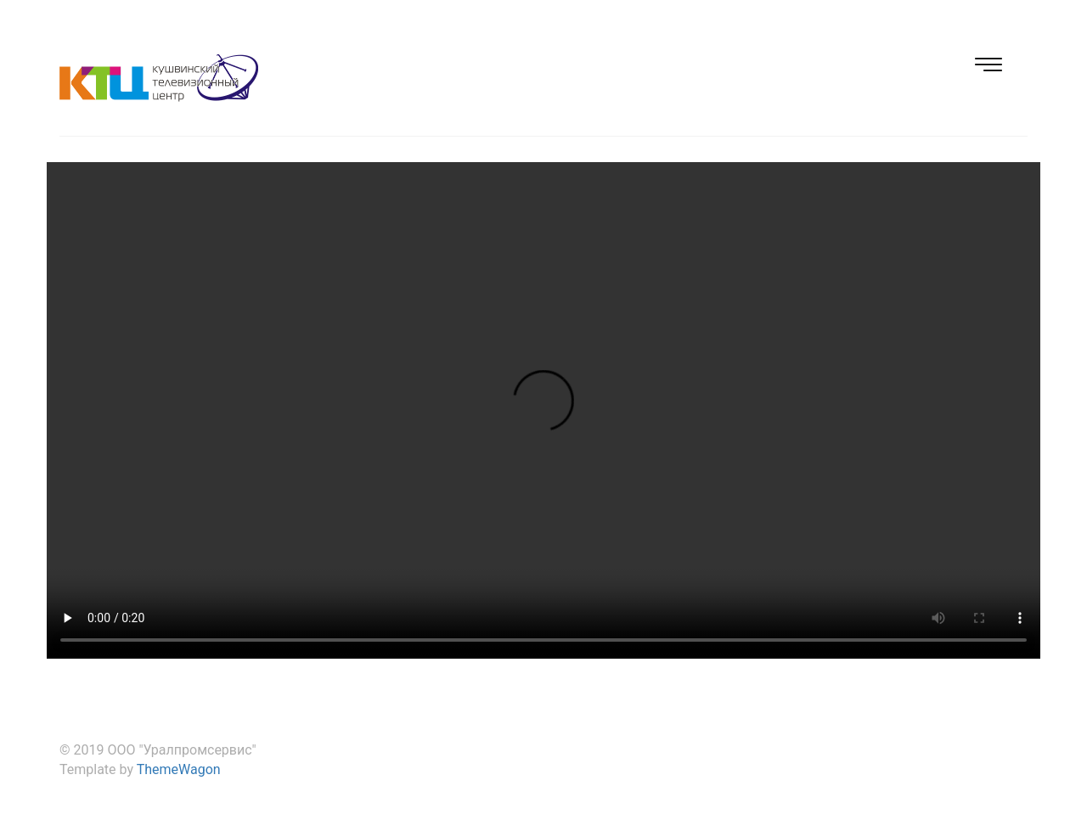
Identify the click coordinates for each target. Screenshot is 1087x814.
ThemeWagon (179, 769)
